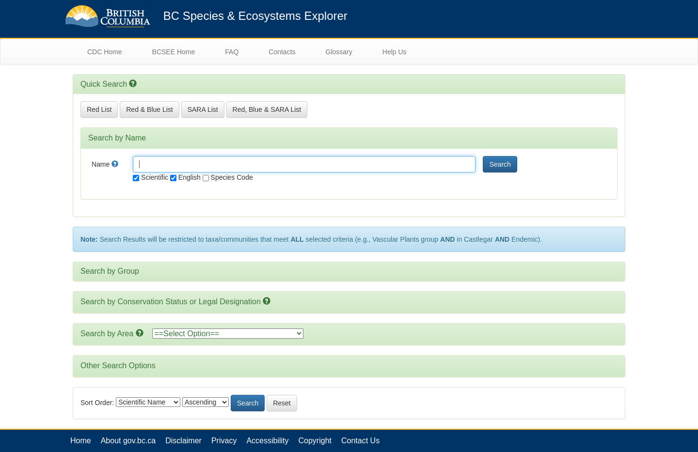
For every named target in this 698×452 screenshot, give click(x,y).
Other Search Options (118, 365)
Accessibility (267, 440)
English (185, 177)
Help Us (394, 52)
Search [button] (499, 164)
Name (105, 164)
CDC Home (104, 52)
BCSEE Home (173, 52)
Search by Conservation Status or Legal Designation (170, 301)
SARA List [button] (203, 109)
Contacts (282, 52)
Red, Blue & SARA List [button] (267, 109)
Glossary (339, 52)
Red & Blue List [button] (149, 109)
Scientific (150, 177)
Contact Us (360, 440)
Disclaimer (183, 440)
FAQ (231, 52)
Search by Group (109, 271)
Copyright (315, 440)
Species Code (228, 177)
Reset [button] (282, 403)
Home (80, 440)
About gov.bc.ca (128, 440)
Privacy (224, 440)
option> (227, 333)
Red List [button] (99, 109)
